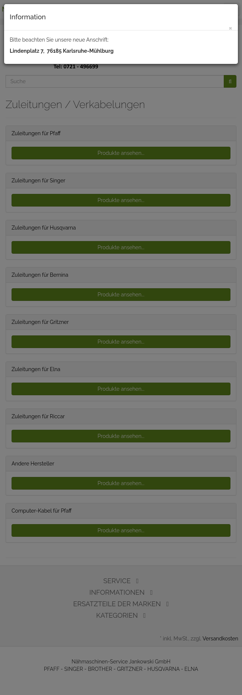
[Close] (230, 28)
